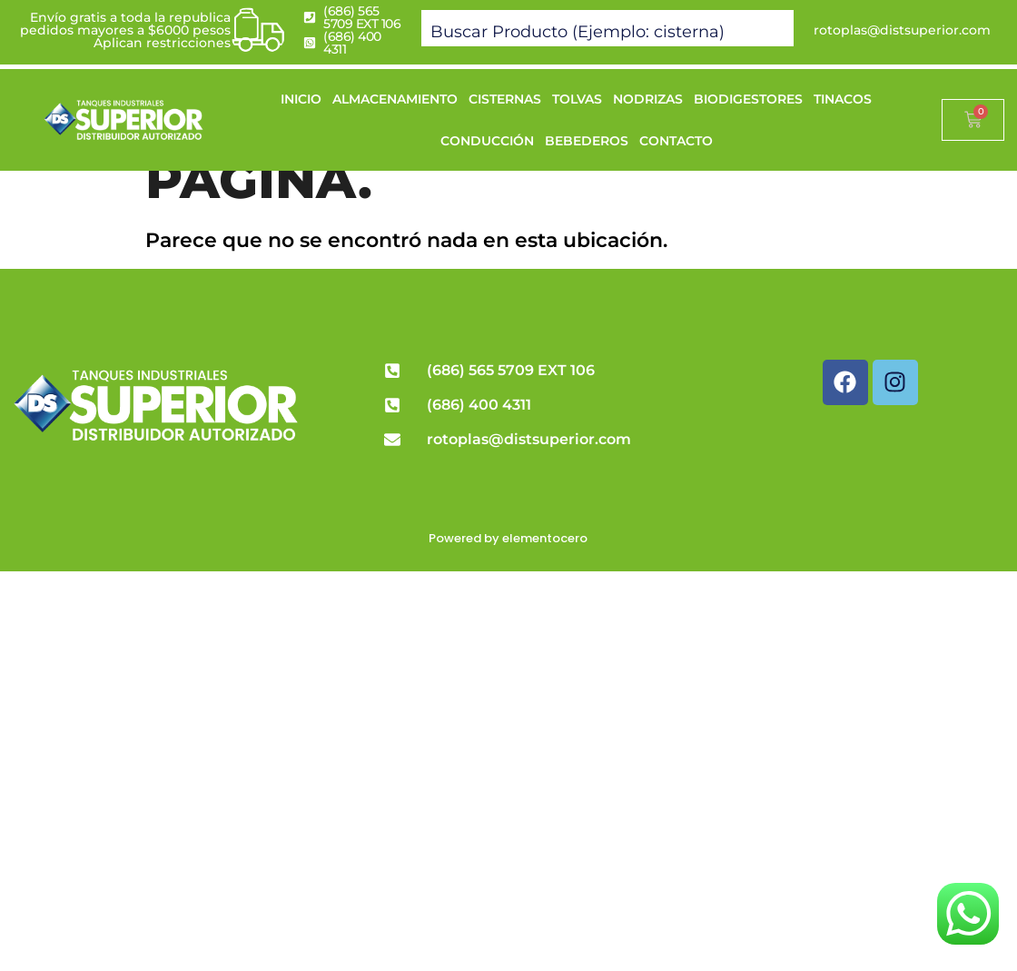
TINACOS (843, 99)
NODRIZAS (648, 99)
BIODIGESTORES (748, 99)
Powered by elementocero (508, 538)
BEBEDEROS (586, 141)
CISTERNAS (505, 99)
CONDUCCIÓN (487, 141)
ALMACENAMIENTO (395, 99)
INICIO (301, 99)
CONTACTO (676, 141)
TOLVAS (577, 99)
